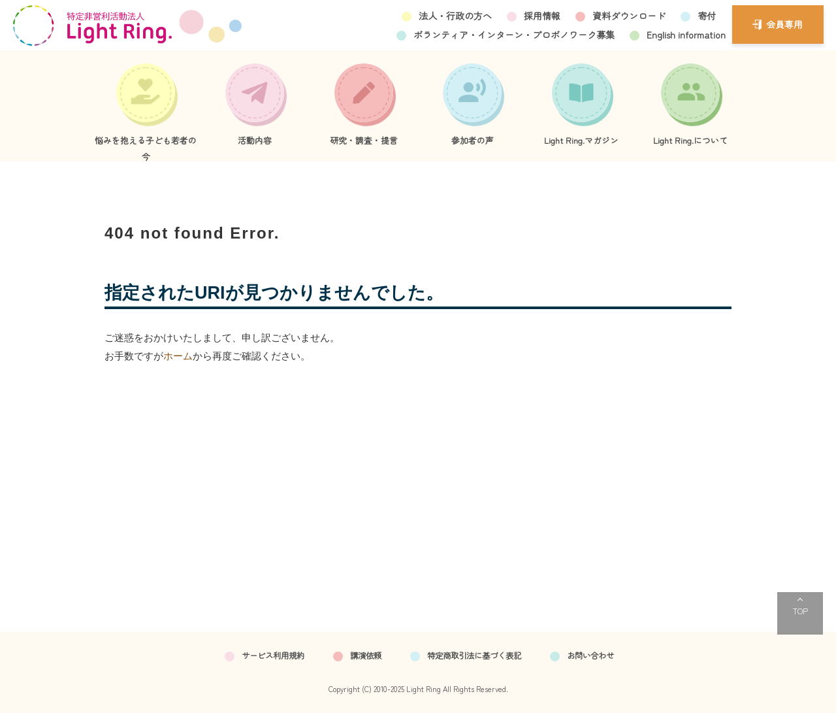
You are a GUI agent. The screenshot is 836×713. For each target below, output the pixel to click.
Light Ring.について (690, 140)
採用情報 (542, 15)
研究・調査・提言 (364, 140)
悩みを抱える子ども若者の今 (146, 147)
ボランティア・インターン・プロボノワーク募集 (514, 34)
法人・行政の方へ (455, 15)
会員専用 (784, 24)
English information (686, 34)
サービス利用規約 (273, 655)
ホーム (178, 355)
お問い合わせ (590, 655)
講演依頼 (365, 655)
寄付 (707, 15)
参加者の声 (472, 140)
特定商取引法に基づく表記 (474, 655)
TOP (800, 611)
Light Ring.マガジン (581, 140)
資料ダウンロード (629, 15)
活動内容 (255, 140)
